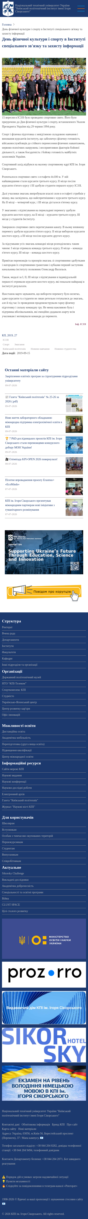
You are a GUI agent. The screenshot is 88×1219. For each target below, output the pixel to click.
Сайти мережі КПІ (13, 769)
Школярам (8, 823)
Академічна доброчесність (18, 885)
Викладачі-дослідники (15, 879)
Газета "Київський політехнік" (20, 800)
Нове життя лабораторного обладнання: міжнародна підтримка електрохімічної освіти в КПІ (33, 422)
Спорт (6, 344)
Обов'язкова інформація (36, 1124)
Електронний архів (13, 794)
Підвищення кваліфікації (17, 750)
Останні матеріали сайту (27, 370)
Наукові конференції (14, 781)
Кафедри (7, 658)
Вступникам (9, 829)
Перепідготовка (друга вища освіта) (23, 744)
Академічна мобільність (16, 737)
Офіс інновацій (11, 714)
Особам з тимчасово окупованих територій (27, 835)
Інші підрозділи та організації (19, 664)
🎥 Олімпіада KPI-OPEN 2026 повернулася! (31, 459)
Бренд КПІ (58, 1124)
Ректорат (7, 627)
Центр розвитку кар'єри (16, 708)
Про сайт (72, 1124)
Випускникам (10, 854)
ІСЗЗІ (6, 340)
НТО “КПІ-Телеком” (14, 683)
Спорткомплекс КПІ (14, 689)
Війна (5, 898)
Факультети (9, 652)
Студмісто (8, 696)
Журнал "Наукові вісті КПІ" (18, 806)
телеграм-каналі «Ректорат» (60, 1185)
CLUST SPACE (11, 904)
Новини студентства (65, 348)
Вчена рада (8, 633)
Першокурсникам (12, 842)
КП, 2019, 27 (9, 335)
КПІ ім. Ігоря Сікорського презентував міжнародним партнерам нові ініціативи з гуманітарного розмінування (30, 505)
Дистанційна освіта (13, 731)
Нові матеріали (27, 1128)
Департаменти (10, 639)
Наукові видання (12, 775)
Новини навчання (40, 348)
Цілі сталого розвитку (15, 911)
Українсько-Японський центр (19, 702)
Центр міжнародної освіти (17, 756)
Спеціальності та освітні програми (22, 892)
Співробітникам (11, 861)
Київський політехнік (14, 348)
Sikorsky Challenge (13, 873)
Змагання (20, 344)
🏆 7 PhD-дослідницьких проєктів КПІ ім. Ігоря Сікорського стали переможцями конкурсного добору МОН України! (33, 443)
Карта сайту (9, 1128)
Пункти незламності (18, 1181)
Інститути (8, 646)
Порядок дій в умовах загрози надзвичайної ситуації (37, 1177)
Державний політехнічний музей (21, 677)
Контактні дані (11, 1124)
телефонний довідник (46, 1150)
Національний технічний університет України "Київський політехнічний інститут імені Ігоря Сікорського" (43, 8)
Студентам (8, 848)
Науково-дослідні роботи (17, 787)
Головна (7, 24)
